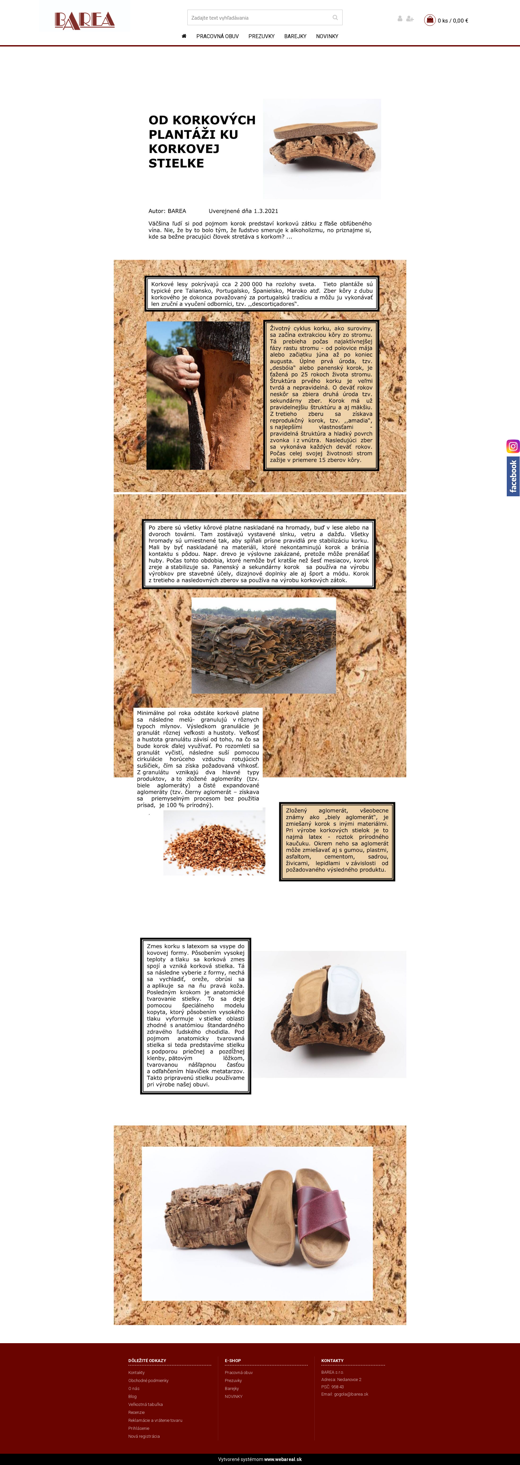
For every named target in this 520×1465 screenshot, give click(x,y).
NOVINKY (327, 36)
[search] (335, 17)
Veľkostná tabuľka (145, 1404)
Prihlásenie (138, 1428)
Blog (132, 1396)
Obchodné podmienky (148, 1380)
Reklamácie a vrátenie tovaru (155, 1420)
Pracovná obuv (217, 36)
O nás (134, 1388)
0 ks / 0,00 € (453, 20)
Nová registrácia (144, 1436)
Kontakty (136, 1372)
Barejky (295, 36)
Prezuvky (261, 36)
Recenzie (136, 1412)
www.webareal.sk (283, 1459)
